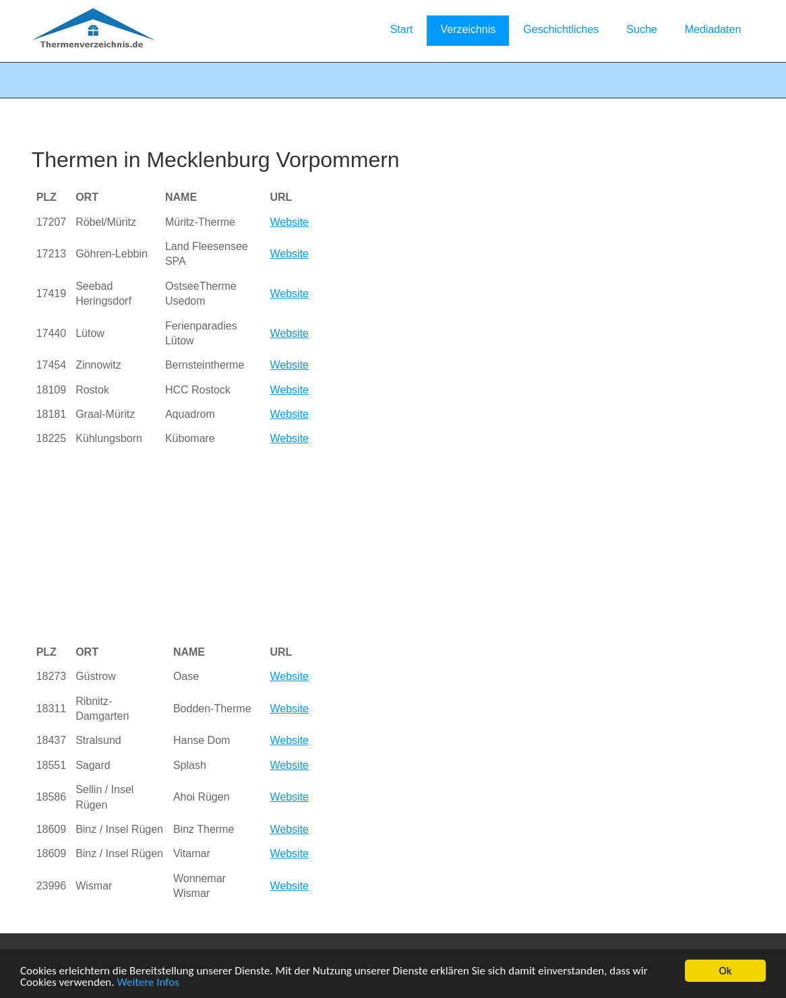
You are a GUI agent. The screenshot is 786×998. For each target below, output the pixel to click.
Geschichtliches (561, 29)
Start (401, 29)
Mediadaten (713, 29)
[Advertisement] (267, 545)
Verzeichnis (467, 29)
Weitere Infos (148, 983)
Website (289, 222)
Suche (641, 29)
